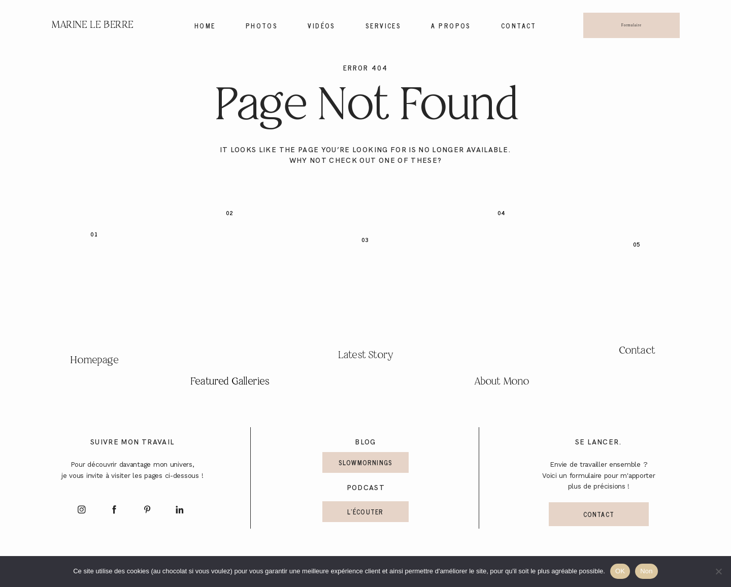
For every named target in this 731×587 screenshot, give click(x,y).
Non (646, 571)
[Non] (718, 571)
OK (620, 571)
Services (384, 26)
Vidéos (322, 26)
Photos (262, 26)
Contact (519, 26)
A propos (451, 26)
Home (205, 26)
